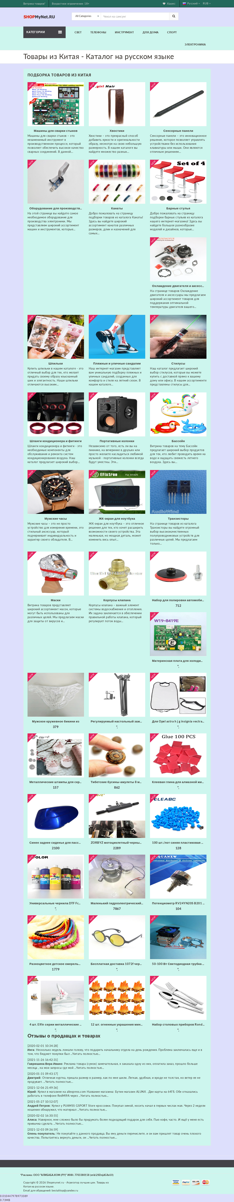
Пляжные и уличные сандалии (117, 363)
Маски (56, 600)
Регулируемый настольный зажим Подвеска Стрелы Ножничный (118, 721)
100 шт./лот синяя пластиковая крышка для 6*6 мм (179, 842)
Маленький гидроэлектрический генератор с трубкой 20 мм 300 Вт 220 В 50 (118, 903)
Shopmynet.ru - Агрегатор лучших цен (71, 1182)
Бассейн (178, 441)
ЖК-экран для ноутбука (117, 518)
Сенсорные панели (178, 130)
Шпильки (55, 363)
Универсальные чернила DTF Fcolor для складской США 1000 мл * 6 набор (57, 903)
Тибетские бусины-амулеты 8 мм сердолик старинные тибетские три (118, 782)
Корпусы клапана (117, 600)
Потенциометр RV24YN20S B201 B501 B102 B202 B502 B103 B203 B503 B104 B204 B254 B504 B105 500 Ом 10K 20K (179, 903)
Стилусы (178, 363)
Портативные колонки (117, 441)
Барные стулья (178, 208)
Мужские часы (55, 518)
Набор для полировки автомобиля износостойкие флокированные (179, 600)
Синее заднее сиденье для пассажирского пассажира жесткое (57, 842)
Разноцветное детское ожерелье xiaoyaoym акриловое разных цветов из (57, 964)
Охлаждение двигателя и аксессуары (179, 286)
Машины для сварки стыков (56, 130)
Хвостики (117, 130)
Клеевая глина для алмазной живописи (179, 782)
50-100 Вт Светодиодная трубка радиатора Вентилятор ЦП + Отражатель (179, 964)
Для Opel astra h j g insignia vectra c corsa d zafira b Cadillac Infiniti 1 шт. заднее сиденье (179, 721)
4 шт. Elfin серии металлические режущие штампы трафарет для (57, 1024)
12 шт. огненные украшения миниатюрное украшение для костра (118, 1024)
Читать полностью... (86, 1053)
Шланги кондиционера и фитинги (56, 441)
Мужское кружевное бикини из (55, 721)
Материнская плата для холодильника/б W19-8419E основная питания (179, 660)
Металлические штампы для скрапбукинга (57, 782)
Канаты (117, 208)
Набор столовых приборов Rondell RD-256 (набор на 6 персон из (179, 1024)
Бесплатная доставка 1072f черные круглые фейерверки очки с (118, 964)
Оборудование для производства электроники (57, 208)
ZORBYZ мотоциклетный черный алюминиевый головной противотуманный (118, 842)
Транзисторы (178, 518)
